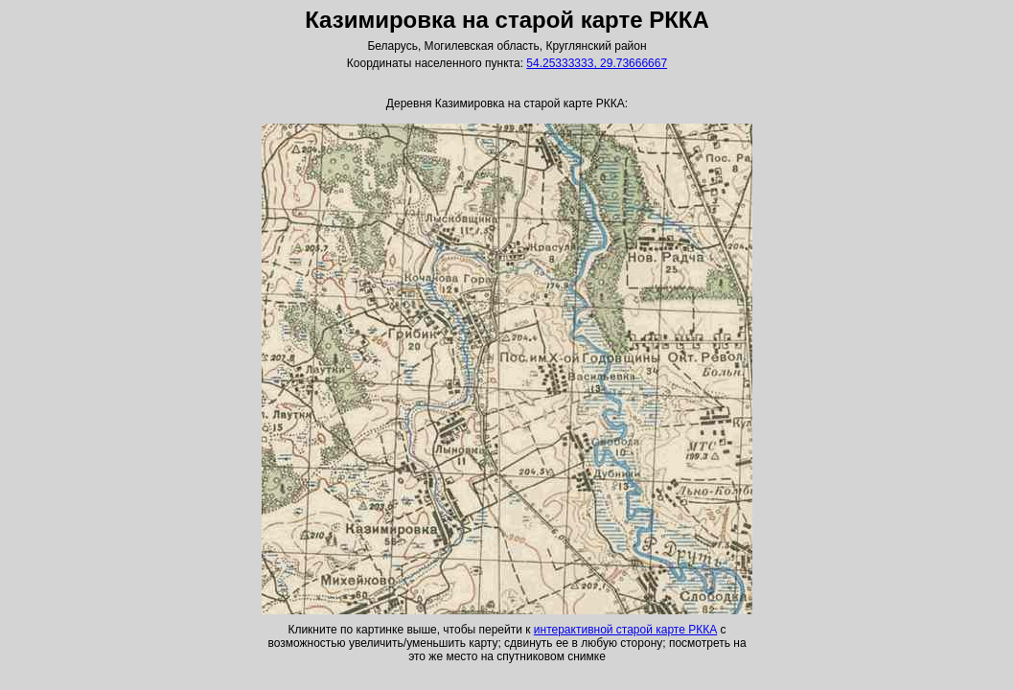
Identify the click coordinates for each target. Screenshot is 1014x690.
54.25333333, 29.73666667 (596, 63)
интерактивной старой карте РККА (625, 629)
